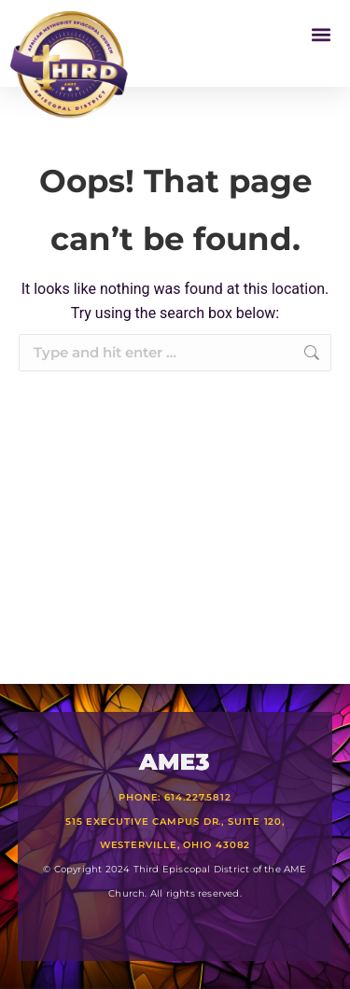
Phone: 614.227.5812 (175, 797)
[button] (320, 34)
